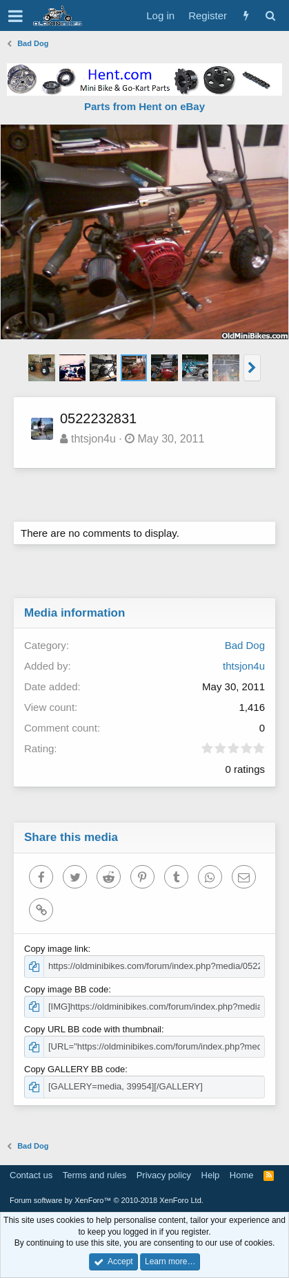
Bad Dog (245, 645)
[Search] (270, 15)
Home (242, 1175)
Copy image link (56, 949)
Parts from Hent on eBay (144, 106)
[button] (15, 16)
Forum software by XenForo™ (106, 1200)
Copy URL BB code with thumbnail (92, 1029)
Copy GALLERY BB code (74, 1069)
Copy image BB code (66, 989)
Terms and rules (94, 1175)
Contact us (31, 1175)
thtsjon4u (93, 439)
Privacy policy (164, 1175)
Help (210, 1175)
